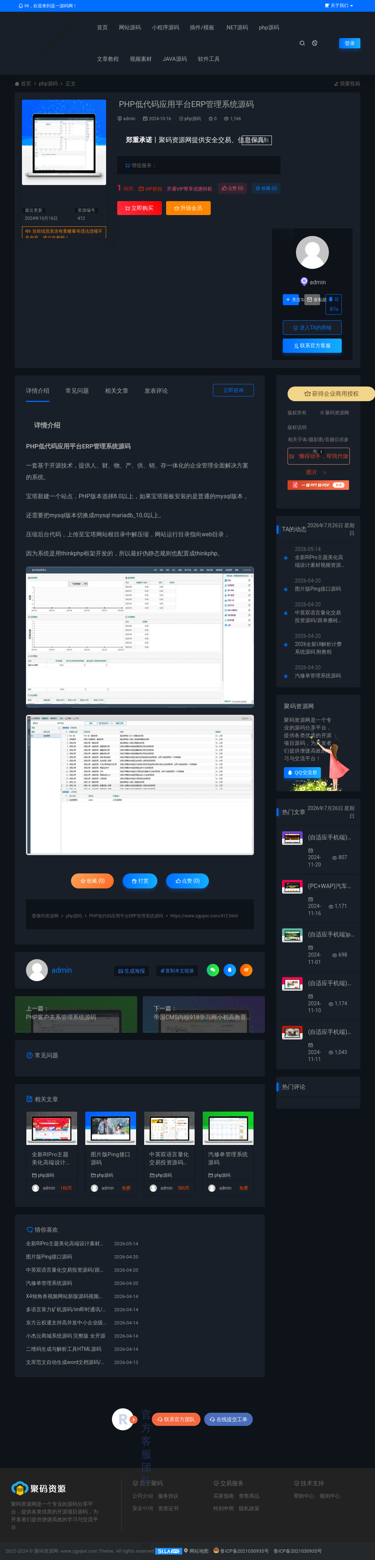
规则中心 (330, 1496)
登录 (350, 43)
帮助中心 (304, 1496)
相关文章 (116, 390)
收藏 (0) (266, 188)
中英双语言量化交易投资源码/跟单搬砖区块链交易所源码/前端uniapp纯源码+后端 (170, 1159)
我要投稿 (347, 83)
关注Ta (292, 299)
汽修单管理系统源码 (228, 1158)
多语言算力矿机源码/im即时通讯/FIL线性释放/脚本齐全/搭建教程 (66, 1309)
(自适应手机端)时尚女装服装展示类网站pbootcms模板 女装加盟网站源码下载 (331, 1031)
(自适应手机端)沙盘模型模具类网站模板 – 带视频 (331, 837)
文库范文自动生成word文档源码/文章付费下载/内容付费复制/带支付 (66, 1362)
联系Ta (333, 304)
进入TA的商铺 (312, 328)
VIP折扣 (150, 189)
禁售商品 (249, 1496)
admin (129, 118)
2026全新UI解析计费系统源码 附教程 (318, 648)
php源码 (261, 27)
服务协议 (168, 1496)
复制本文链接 (177, 970)
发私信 (313, 299)
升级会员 (257, 140)
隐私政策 (249, 1508)
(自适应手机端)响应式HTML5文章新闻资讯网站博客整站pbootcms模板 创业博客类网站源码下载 (331, 983)
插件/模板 (195, 27)
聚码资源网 (48, 915)
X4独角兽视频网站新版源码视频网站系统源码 (66, 1296)
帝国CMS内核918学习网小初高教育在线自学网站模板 (204, 1017)
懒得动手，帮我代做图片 (319, 459)
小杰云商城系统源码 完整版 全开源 (65, 1336)
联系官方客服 (312, 346)
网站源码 (122, 27)
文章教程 (100, 59)
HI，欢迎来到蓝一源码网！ (47, 5)
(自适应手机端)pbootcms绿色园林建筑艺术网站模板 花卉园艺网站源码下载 (331, 934)
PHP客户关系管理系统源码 (61, 1017)
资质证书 (168, 1508)
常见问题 (77, 390)
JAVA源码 (167, 59)
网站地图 (196, 1551)
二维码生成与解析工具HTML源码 (63, 1349)
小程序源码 (158, 27)
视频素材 (133, 59)
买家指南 (223, 1496)
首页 (94, 27)
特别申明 (223, 1508)
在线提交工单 (228, 1419)
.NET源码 (229, 27)
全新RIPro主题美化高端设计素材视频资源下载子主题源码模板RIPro (52, 1159)
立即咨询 (233, 390)
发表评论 (156, 390)
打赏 (140, 881)
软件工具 (201, 59)
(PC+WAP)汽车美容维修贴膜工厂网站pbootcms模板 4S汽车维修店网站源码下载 (331, 886)
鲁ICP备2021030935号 (241, 1551)
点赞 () (232, 188)
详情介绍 (37, 390)
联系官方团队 (176, 1419)
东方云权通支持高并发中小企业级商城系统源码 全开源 (66, 1323)
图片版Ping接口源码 (108, 1158)
